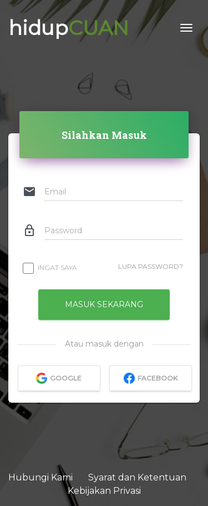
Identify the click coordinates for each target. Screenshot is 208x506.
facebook (150, 378)
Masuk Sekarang (104, 304)
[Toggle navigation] (186, 27)
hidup (68, 28)
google (59, 378)
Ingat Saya (50, 267)
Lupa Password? (150, 266)
